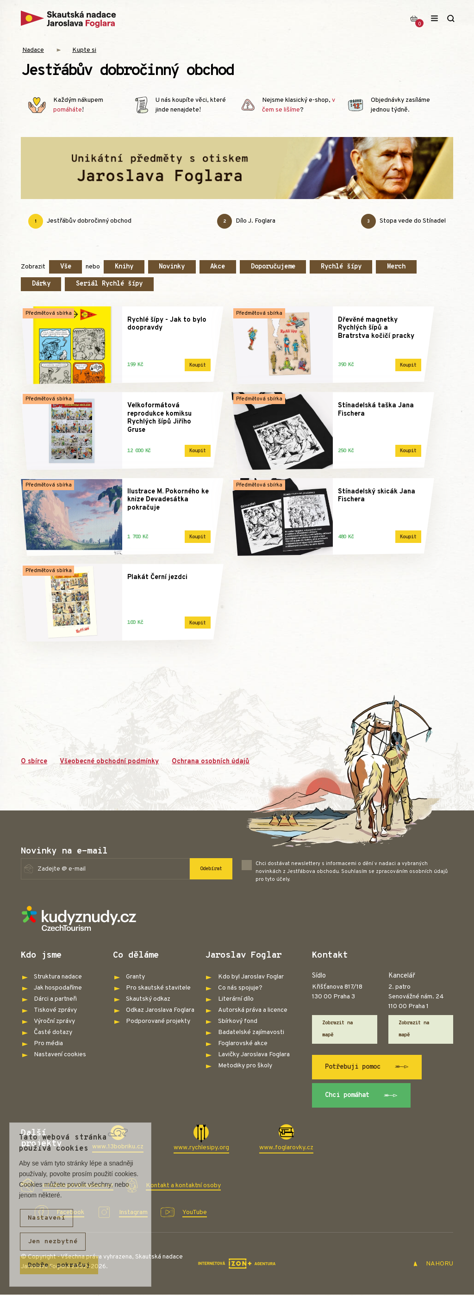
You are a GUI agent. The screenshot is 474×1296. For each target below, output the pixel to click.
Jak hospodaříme (58, 988)
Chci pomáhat (361, 1095)
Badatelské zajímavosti (251, 1032)
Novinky (172, 266)
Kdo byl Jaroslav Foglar (251, 977)
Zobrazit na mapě (337, 1029)
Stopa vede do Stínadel (403, 221)
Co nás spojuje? (240, 988)
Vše (65, 266)
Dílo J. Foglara (246, 221)
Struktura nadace (58, 977)
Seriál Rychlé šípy (109, 284)
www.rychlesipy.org (201, 1148)
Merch (396, 266)
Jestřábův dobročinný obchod (79, 221)
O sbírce (34, 761)
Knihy (124, 266)
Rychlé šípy (341, 266)
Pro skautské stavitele (158, 988)
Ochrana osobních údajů (210, 761)
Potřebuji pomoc (367, 1066)
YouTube (194, 1212)
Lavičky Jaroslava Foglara (254, 1055)
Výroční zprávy (54, 1021)
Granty (135, 977)
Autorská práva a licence (252, 1010)
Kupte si (84, 50)
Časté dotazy (53, 1032)
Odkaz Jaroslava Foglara (160, 1010)
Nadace (33, 50)
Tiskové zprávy (55, 1010)
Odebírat (211, 869)
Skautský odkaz (148, 999)
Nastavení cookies (60, 1055)
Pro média (48, 1043)
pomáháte (67, 110)
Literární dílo (236, 999)
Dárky (41, 284)
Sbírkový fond (237, 1021)
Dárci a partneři (55, 999)
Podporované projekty (158, 1021)
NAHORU (433, 1264)
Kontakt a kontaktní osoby (183, 1186)
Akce (217, 266)
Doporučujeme (273, 266)
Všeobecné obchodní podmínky (109, 761)
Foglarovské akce (243, 1043)
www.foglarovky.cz (286, 1148)
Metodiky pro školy (245, 1066)
